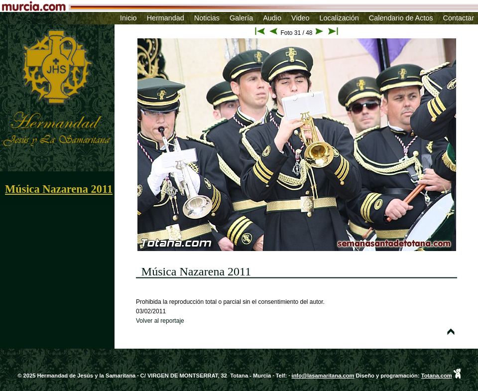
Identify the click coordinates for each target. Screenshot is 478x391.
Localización (339, 18)
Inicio (128, 18)
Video (300, 18)
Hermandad (165, 18)
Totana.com (436, 376)
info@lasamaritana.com (323, 376)
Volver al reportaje (160, 320)
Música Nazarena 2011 (59, 189)
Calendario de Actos (401, 18)
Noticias (207, 18)
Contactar (458, 18)
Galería (241, 18)
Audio (272, 18)
